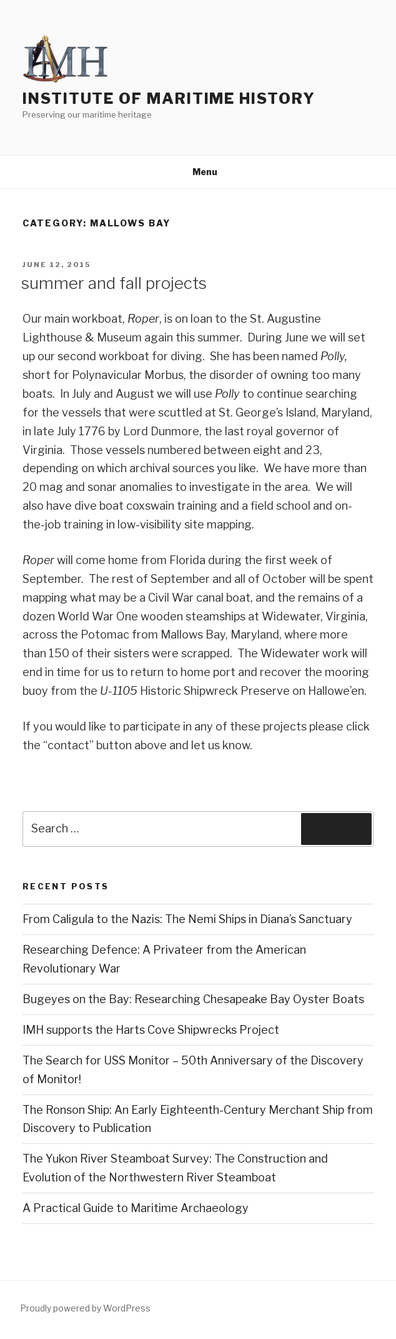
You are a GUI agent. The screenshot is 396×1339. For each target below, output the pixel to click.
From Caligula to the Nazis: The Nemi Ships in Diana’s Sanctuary (187, 919)
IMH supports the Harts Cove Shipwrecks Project (150, 1029)
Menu (198, 171)
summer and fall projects (114, 283)
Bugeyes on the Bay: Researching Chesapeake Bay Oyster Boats (193, 999)
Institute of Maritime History (168, 98)
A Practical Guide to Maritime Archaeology (135, 1208)
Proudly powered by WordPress (85, 1308)
